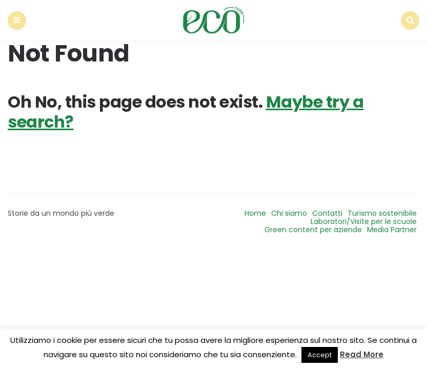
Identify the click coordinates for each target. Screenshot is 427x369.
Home (255, 213)
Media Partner (392, 229)
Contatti (327, 213)
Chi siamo (289, 213)
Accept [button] (320, 355)
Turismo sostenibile (382, 213)
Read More (361, 354)
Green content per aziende (313, 229)
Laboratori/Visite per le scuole (364, 221)
